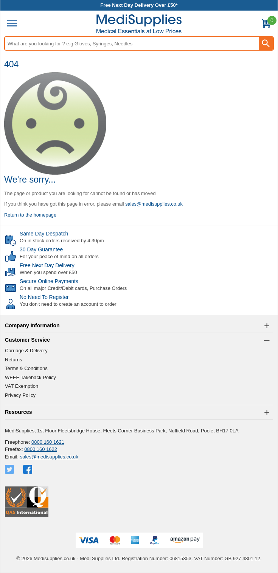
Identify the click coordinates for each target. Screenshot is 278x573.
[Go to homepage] (139, 24)
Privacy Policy (20, 395)
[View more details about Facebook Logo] (28, 469)
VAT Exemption (21, 386)
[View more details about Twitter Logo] (10, 469)
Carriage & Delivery (26, 350)
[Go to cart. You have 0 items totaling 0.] (266, 25)
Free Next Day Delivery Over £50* (139, 5)
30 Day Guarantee (41, 249)
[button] (139, 326)
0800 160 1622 (40, 449)
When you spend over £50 (48, 272)
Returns (13, 359)
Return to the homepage (30, 215)
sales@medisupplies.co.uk (154, 204)
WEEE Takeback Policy (30, 377)
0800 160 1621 (47, 442)
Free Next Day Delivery (47, 265)
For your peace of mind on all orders (59, 256)
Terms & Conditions (26, 368)
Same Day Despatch (44, 234)
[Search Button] (266, 43)
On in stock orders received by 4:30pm (62, 240)
